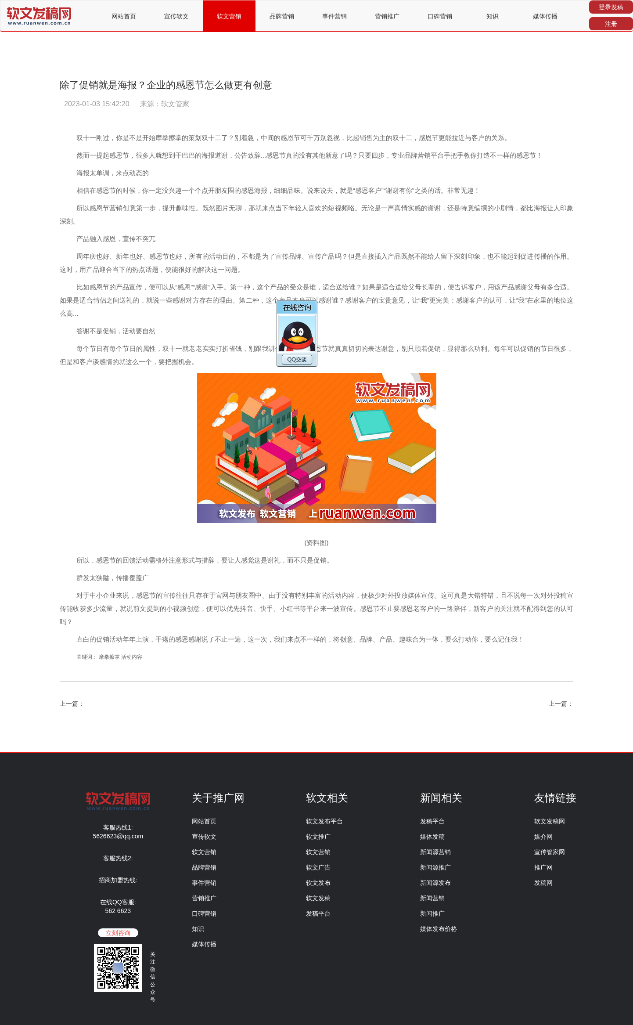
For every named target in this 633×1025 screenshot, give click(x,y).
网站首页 (123, 16)
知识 (492, 16)
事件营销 (334, 16)
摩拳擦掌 (109, 657)
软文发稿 (318, 898)
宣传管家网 (549, 851)
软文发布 (318, 882)
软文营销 (229, 16)
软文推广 (318, 836)
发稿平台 (318, 913)
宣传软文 (176, 16)
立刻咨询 (118, 932)
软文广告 (318, 867)
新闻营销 (432, 898)
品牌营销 (282, 16)
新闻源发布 (435, 882)
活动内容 (131, 657)
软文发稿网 (549, 821)
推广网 (543, 867)
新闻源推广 (435, 867)
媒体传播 (545, 16)
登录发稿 (611, 7)
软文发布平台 (324, 821)
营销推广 (387, 16)
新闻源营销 (435, 851)
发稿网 (543, 882)
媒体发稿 (432, 836)
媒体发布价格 (438, 928)
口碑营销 (440, 16)
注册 (611, 23)
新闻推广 (432, 913)
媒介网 (543, 836)
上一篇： (72, 703)
